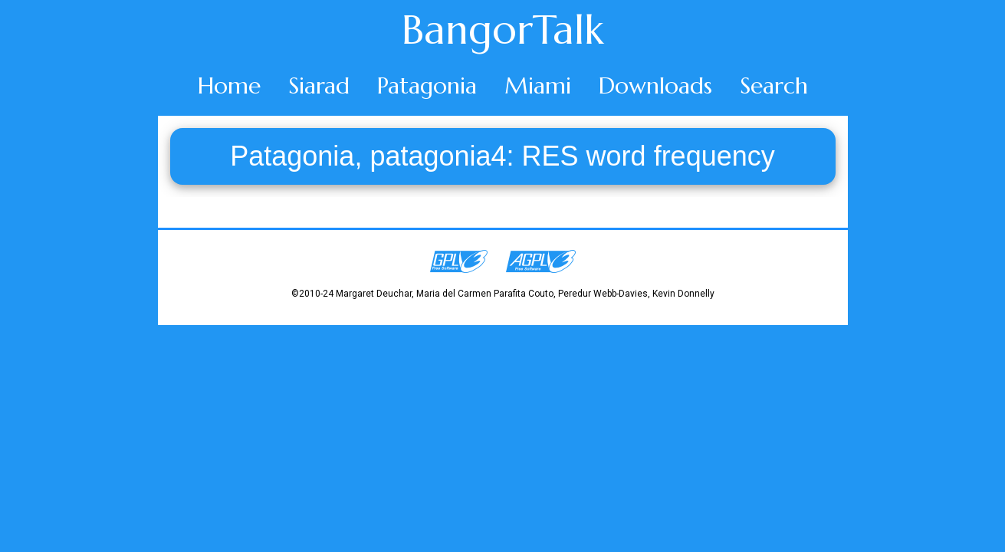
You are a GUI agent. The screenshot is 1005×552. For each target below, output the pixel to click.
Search (774, 85)
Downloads (655, 85)
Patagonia (427, 85)
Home (229, 85)
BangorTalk (503, 30)
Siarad (319, 85)
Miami (537, 85)
